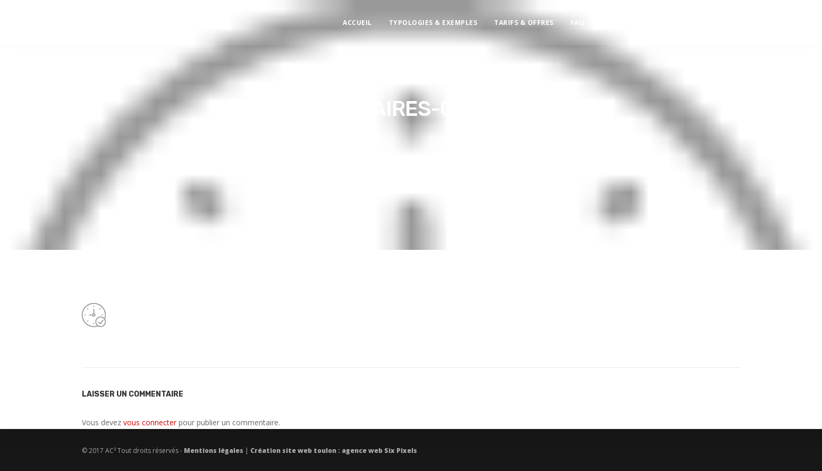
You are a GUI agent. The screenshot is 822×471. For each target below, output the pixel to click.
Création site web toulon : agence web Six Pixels (333, 450)
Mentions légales (214, 450)
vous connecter (149, 422)
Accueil (367, 18)
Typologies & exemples (443, 18)
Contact (629, 18)
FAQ (587, 18)
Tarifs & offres (534, 18)
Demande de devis (748, 18)
